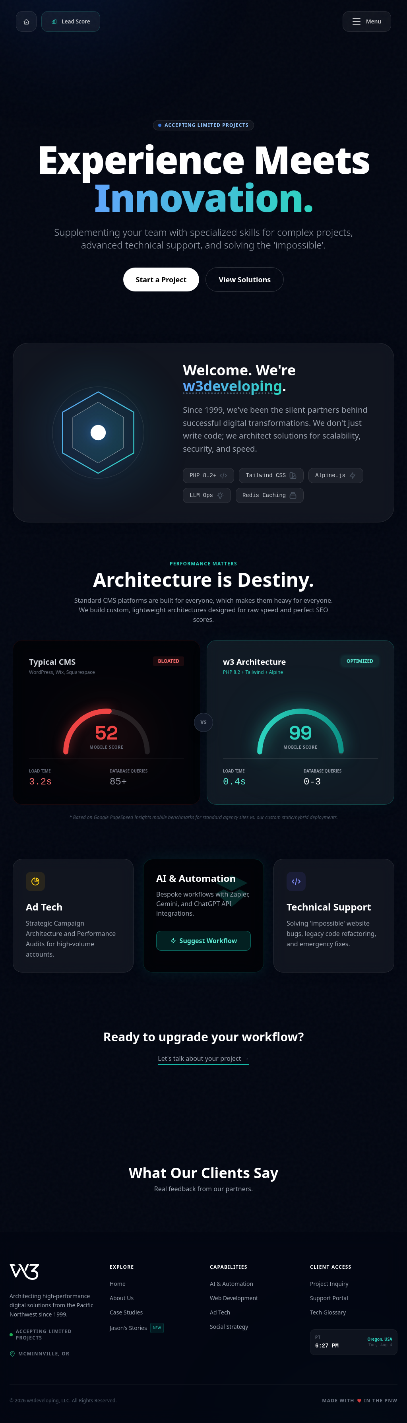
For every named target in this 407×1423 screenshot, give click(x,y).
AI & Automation (231, 1283)
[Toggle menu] (367, 21)
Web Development (234, 1298)
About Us (122, 1298)
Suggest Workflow (203, 940)
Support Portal (329, 1298)
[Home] (26, 21)
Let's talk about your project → (203, 1058)
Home (118, 1283)
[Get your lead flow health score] (70, 21)
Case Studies (126, 1312)
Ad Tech (220, 1312)
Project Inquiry (329, 1283)
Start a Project (161, 279)
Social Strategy (229, 1326)
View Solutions (245, 279)
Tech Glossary (328, 1312)
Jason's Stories (137, 1328)
